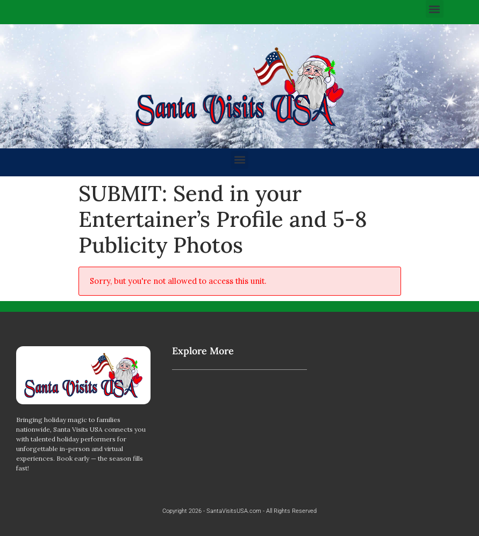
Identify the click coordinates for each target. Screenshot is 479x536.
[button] (435, 9)
